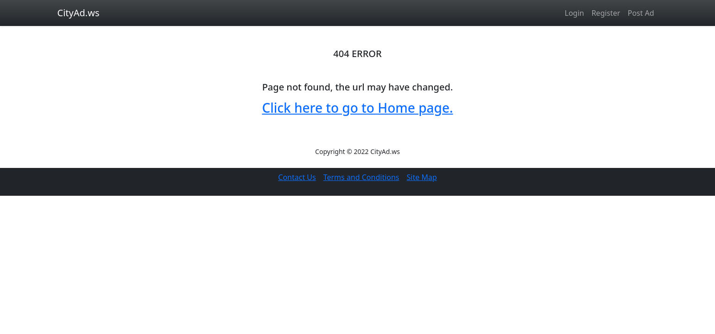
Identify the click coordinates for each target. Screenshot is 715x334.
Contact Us (297, 177)
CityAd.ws (78, 12)
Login (574, 13)
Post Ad (640, 13)
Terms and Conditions (361, 177)
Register (605, 13)
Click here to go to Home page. (357, 107)
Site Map (422, 177)
